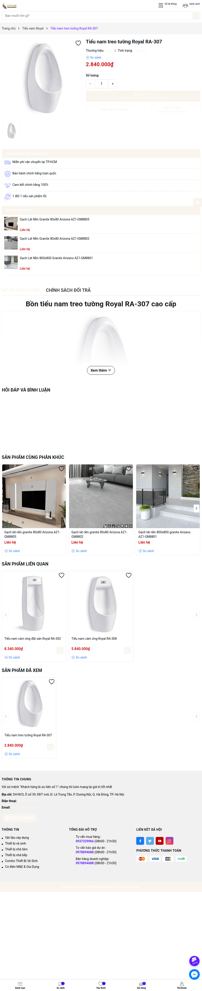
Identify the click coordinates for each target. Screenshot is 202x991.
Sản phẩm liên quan (25, 564)
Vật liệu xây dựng (17, 837)
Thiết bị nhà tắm (16, 849)
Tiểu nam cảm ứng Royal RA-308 (94, 638)
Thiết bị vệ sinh (15, 843)
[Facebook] (140, 841)
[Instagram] (169, 841)
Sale (192, 6)
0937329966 (27, 801)
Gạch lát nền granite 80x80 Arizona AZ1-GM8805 (54, 219)
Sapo (137, 887)
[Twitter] (150, 841)
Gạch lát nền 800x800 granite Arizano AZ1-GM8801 (56, 258)
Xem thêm (101, 370)
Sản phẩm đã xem (22, 670)
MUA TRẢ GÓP (172, 109)
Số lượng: (92, 75)
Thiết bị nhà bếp (16, 855)
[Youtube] (160, 841)
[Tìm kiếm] (196, 15)
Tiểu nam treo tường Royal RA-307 (28, 735)
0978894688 (85, 852)
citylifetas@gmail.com (27, 807)
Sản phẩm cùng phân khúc (33, 457)
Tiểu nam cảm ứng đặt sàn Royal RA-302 (32, 638)
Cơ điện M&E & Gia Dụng (22, 866)
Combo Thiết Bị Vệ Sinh (21, 861)
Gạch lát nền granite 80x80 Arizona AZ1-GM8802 (54, 238)
